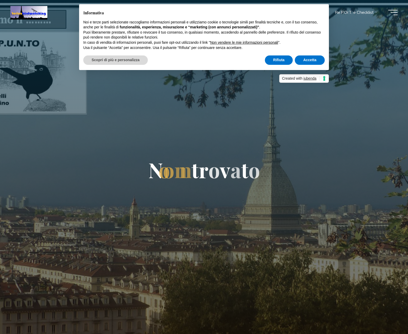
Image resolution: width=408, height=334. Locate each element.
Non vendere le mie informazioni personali (244, 42)
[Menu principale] (393, 12)
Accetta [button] (309, 60)
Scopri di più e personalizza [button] (115, 60)
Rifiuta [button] (279, 60)
